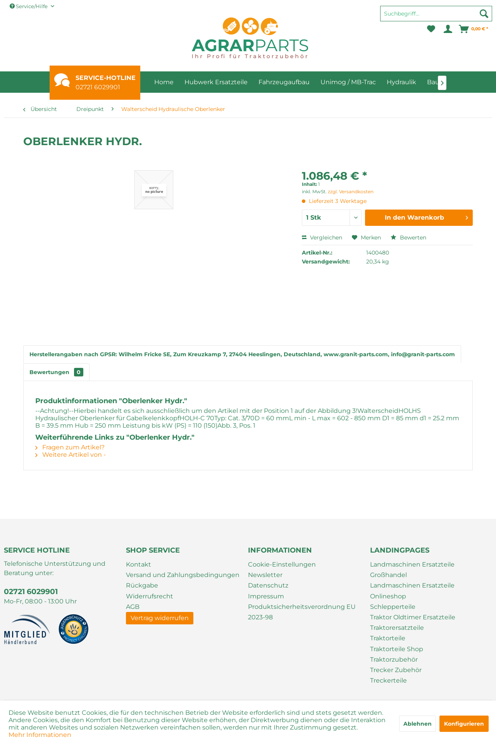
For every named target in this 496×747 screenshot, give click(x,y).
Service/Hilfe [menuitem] (29, 6)
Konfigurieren (464, 723)
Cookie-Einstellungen (282, 564)
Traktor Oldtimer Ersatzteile (412, 617)
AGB (133, 606)
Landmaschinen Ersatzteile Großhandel (412, 570)
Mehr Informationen (40, 734)
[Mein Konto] (447, 29)
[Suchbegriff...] (436, 13)
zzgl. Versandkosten (351, 191)
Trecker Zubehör (396, 670)
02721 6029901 (98, 87)
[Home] (164, 82)
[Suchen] (484, 13)
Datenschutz (268, 585)
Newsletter (265, 575)
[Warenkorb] (474, 29)
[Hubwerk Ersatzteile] (216, 82)
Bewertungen (56, 372)
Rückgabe (142, 585)
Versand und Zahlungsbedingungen (182, 575)
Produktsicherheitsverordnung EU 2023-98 (302, 612)
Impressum (266, 596)
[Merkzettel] (431, 29)
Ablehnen (417, 723)
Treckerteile (388, 680)
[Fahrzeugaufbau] (284, 82)
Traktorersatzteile (397, 627)
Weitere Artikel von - (70, 454)
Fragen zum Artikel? (70, 447)
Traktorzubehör (394, 659)
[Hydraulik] (401, 82)
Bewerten (408, 237)
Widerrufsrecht (149, 596)
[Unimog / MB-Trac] (348, 82)
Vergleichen (322, 237)
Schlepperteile (392, 606)
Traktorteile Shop (396, 649)
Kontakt (138, 564)
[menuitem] (436, 17)
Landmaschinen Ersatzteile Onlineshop (412, 591)
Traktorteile (387, 638)
